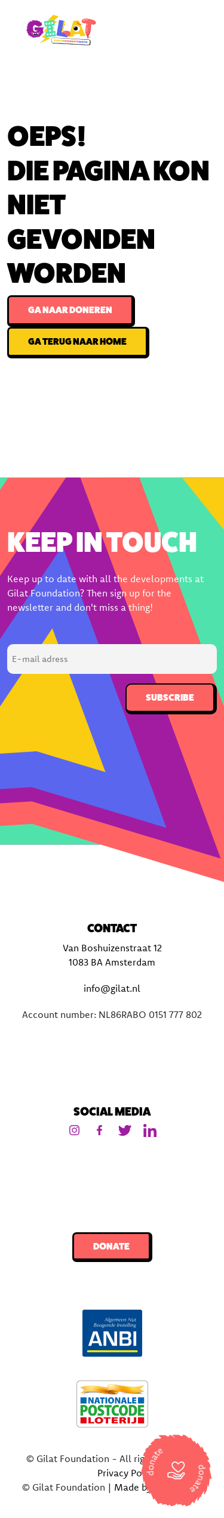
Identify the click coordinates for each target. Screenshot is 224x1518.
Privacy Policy (127, 1473)
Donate (111, 1246)
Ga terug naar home (77, 341)
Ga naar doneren (70, 310)
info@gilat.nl (112, 988)
